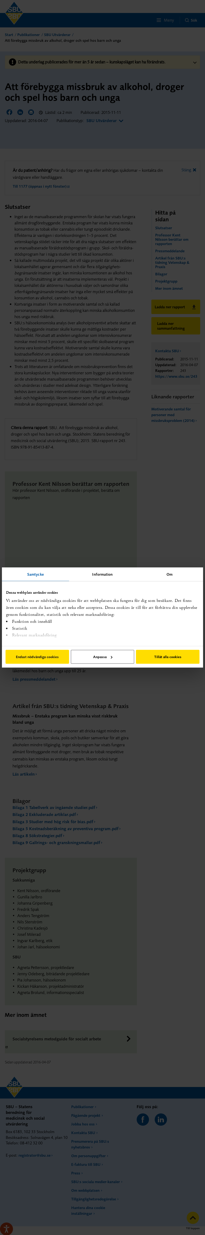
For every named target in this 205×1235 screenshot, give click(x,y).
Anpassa (102, 656)
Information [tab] (102, 574)
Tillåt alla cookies (167, 656)
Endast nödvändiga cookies (37, 656)
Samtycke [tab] (35, 574)
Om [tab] (170, 574)
